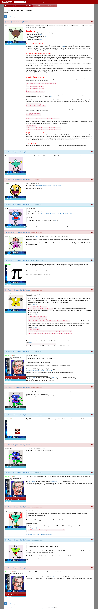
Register (44, 2)
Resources (17, 5)
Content (58, 2)
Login (38, 2)
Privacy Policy (7, 608)
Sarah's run (84, 45)
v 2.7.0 (52, 608)
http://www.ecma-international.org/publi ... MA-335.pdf (39, 370)
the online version (54, 377)
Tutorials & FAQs (27, 5)
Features (31, 2)
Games (51, 2)
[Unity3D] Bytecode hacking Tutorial (16, 22)
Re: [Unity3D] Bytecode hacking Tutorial (17, 152)
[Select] (34, 304)
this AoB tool (32, 377)
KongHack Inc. (44, 608)
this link (34, 418)
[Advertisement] (70, 6)
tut (64, 46)
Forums (10, 5)
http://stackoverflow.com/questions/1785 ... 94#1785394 (39, 534)
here (41, 34)
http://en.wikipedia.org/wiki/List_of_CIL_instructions (48, 185)
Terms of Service (15, 608)
